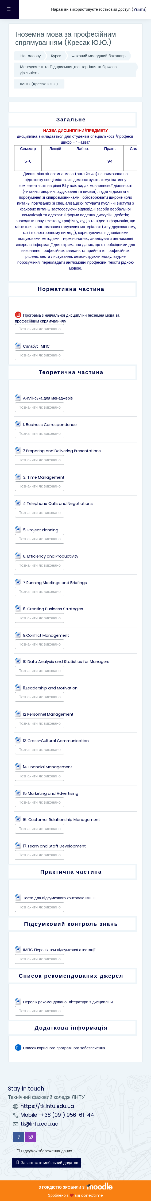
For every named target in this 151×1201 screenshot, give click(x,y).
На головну (31, 56)
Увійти (139, 9)
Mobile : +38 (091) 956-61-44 (57, 1115)
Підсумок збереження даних (44, 1151)
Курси (56, 56)
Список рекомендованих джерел (71, 976)
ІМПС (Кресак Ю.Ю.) (39, 84)
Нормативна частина (71, 289)
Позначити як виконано (39, 329)
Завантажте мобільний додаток (47, 1162)
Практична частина (71, 872)
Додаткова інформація (70, 1027)
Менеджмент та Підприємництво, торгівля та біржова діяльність (68, 69)
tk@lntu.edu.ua (40, 1123)
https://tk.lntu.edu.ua (47, 1106)
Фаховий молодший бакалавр (99, 56)
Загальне (71, 119)
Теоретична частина (71, 372)
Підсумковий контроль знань (71, 924)
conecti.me (92, 1195)
